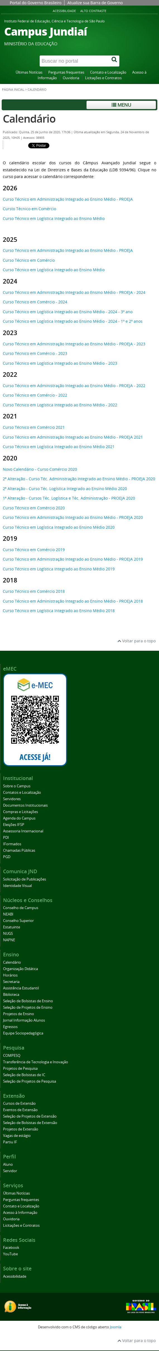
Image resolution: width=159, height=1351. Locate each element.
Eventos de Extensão (20, 1110)
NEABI (8, 914)
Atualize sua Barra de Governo (95, 2)
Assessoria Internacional (23, 831)
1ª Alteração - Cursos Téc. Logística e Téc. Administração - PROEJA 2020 (69, 498)
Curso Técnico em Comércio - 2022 (35, 395)
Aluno (8, 1164)
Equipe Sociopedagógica (23, 1033)
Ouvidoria (71, 78)
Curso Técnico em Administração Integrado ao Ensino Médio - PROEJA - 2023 (74, 343)
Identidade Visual (17, 885)
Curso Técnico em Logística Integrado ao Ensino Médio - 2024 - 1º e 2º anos (73, 321)
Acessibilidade (64, 11)
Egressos (10, 1026)
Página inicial (13, 90)
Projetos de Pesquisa (20, 1068)
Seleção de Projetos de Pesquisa (29, 1081)
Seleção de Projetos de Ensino (27, 1007)
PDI (6, 837)
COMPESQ (11, 1055)
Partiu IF (10, 1142)
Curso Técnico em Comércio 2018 (34, 591)
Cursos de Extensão (19, 1103)
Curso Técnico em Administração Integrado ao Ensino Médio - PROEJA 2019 (73, 559)
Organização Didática (20, 968)
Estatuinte (11, 927)
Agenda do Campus (19, 818)
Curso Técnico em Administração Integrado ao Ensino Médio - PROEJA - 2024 (74, 292)
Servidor (10, 1171)
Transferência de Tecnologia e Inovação (35, 1062)
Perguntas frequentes (66, 72)
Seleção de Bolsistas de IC (24, 1075)
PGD (6, 856)
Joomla (115, 1327)
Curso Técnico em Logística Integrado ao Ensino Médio (54, 218)
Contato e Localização (108, 72)
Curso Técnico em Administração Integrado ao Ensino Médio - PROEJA (68, 199)
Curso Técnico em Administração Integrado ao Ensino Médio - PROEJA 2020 (73, 517)
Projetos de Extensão (20, 1129)
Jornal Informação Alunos (24, 1020)
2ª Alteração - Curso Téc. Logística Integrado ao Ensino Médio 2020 (65, 488)
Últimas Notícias (29, 72)
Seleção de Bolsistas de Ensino (28, 1001)
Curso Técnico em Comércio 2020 (34, 508)
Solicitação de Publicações (24, 879)
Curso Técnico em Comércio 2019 (34, 549)
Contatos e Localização (22, 792)
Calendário (29, 118)
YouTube (10, 1254)
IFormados (12, 844)
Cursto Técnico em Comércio (29, 208)
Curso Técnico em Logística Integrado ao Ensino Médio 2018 (59, 610)
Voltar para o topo (136, 640)
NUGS (8, 933)
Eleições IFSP (13, 824)
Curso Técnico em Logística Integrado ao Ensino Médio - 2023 (60, 363)
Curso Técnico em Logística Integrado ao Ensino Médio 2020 (59, 527)
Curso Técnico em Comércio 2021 (34, 427)
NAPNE (9, 940)
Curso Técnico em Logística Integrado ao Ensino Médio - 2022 (60, 405)
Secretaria (11, 981)
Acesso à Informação (20, 1212)
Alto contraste (93, 11)
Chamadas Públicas (19, 850)
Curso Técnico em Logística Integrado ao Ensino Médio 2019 (59, 569)
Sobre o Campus (16, 786)
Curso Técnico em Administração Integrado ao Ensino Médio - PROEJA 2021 (73, 437)
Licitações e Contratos (103, 78)
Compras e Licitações (20, 811)
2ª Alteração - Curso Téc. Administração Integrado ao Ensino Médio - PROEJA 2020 (79, 478)
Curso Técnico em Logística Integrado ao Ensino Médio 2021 (59, 446)
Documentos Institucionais (25, 805)
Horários (10, 975)
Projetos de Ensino (18, 1014)
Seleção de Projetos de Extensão (30, 1116)
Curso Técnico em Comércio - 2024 (35, 302)
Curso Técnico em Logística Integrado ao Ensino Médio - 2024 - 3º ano (67, 311)
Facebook (11, 1247)
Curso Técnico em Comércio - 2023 (35, 353)
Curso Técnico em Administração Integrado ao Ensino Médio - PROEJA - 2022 (74, 385)
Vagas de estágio (17, 1135)
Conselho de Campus (20, 907)
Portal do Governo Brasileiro (35, 2)
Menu (121, 105)
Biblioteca (11, 994)
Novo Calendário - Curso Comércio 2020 (40, 469)
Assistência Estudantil (21, 988)
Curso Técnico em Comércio (29, 260)
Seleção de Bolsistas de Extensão (30, 1122)
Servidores (12, 799)
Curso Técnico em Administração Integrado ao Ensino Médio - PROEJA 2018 (73, 601)
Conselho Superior (18, 920)
